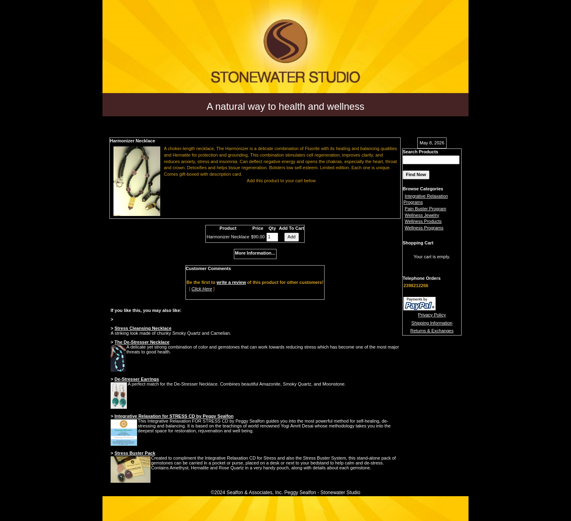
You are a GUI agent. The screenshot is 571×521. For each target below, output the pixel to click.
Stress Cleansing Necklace (142, 328)
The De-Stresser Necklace (141, 342)
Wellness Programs (424, 227)
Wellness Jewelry (422, 215)
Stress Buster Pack (134, 453)
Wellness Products (423, 221)
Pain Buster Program (425, 208)
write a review (231, 282)
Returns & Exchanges (431, 330)
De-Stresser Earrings (136, 379)
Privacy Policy (432, 314)
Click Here (202, 288)
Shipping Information (432, 322)
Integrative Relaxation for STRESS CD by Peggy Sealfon (173, 416)
